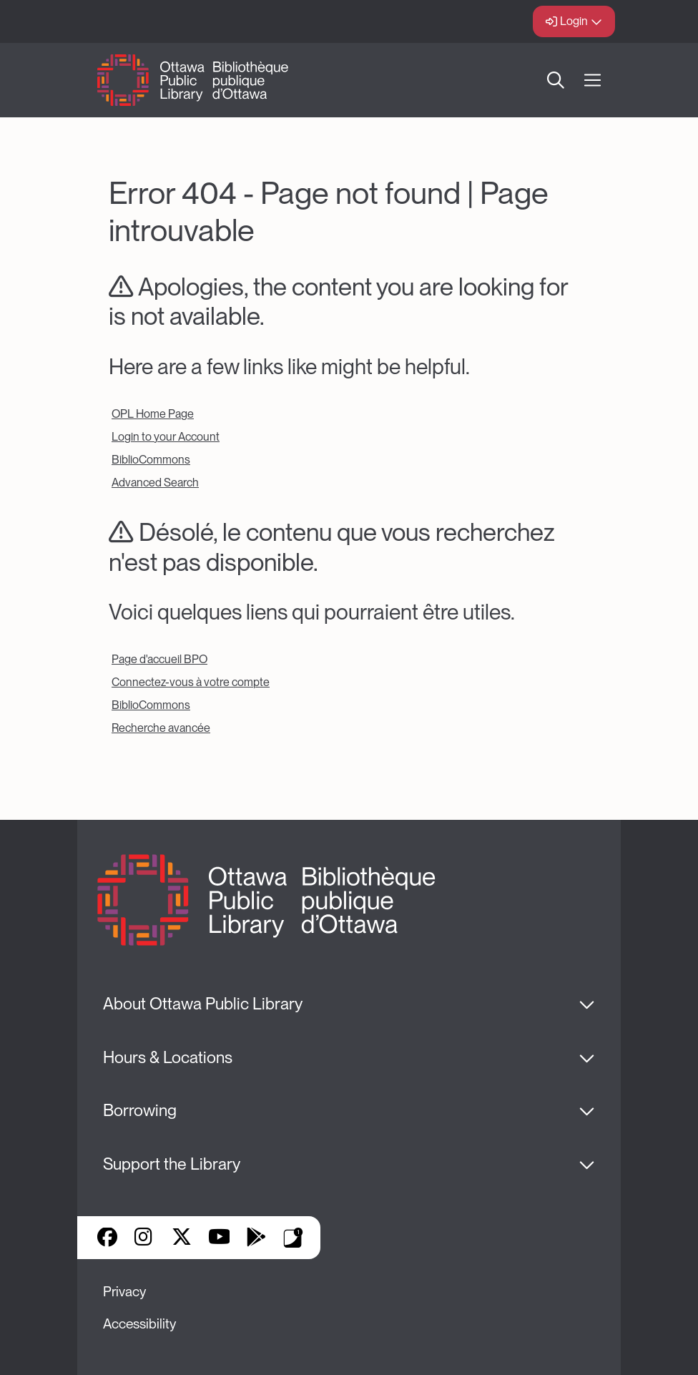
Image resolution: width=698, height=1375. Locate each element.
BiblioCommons (151, 459)
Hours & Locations (167, 1057)
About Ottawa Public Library (203, 1004)
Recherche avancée (161, 728)
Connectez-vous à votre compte (191, 682)
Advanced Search (155, 482)
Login (574, 21)
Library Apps (293, 1238)
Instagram (144, 1238)
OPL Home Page (153, 414)
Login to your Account (166, 437)
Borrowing (140, 1110)
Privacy (124, 1291)
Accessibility (139, 1324)
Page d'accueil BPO (159, 659)
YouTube (219, 1238)
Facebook (107, 1238)
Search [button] (556, 80)
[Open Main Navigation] (592, 80)
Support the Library (171, 1164)
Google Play (256, 1238)
